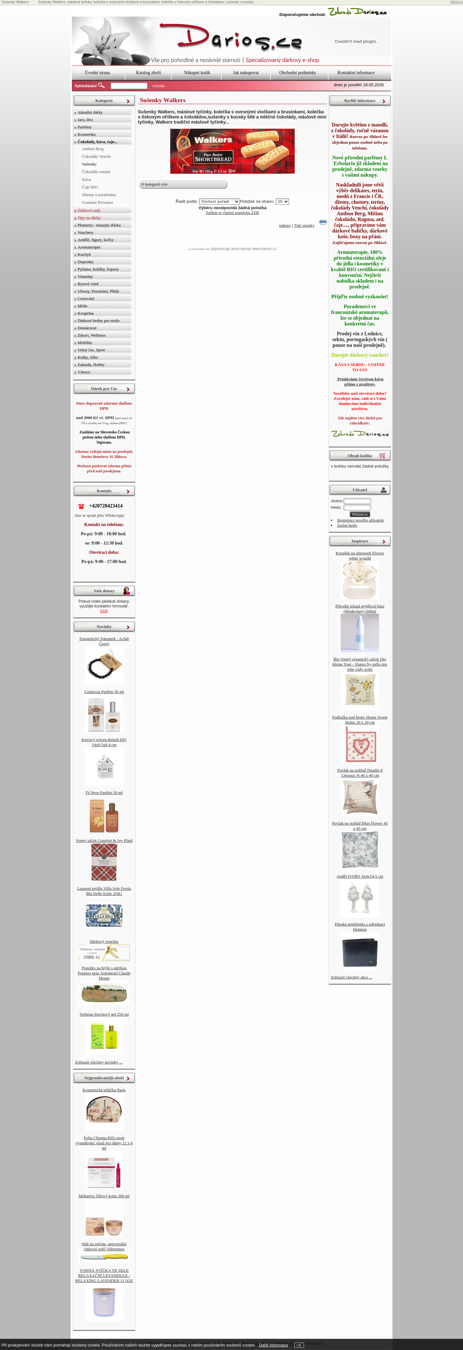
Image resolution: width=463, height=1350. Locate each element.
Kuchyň (84, 254)
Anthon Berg (92, 148)
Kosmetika (86, 134)
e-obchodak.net (199, 249)
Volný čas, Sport (91, 349)
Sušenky (89, 164)
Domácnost (87, 327)
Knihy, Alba (88, 357)
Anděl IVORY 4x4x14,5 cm (360, 876)
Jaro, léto (85, 119)
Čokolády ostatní (96, 171)
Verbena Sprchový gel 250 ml (104, 1014)
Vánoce (84, 372)
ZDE (104, 610)
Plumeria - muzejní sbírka (99, 225)
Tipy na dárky (89, 217)
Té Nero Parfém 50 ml (104, 792)
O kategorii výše (154, 184)
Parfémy (85, 127)
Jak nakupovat (246, 72)
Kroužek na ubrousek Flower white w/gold (360, 556)
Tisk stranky (304, 225)
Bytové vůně (88, 283)
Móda (82, 305)
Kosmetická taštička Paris (104, 1089)
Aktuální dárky (90, 112)
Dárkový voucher (104, 941)
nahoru (285, 225)
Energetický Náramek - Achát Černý (104, 641)
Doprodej (85, 261)
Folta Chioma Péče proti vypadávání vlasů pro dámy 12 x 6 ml (104, 1142)
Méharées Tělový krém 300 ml (104, 1196)
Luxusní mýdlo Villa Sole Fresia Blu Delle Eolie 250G (104, 891)
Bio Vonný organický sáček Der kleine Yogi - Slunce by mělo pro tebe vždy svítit (359, 664)
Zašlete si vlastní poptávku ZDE (232, 212)
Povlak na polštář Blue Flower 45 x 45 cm (360, 826)
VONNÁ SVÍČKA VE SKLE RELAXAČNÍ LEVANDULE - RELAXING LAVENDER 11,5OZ (104, 1275)
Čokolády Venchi (96, 156)
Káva (86, 179)
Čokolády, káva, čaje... (98, 141)
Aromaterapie (89, 247)
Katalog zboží (148, 72)
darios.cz (456, 2)
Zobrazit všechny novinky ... (99, 1062)
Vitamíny (85, 276)
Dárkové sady (89, 210)
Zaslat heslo (347, 525)
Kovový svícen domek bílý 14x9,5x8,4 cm (104, 742)
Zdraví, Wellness (92, 335)
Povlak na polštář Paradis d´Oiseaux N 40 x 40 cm (360, 773)
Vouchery (86, 232)
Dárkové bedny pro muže (99, 320)
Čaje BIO (90, 187)
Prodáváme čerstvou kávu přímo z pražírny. (359, 381)
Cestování (86, 298)
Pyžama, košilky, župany (98, 269)
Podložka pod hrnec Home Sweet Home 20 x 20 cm (359, 720)
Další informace (273, 1345)
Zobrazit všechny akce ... (351, 977)
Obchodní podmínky (297, 72)
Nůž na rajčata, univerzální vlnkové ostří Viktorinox (104, 1246)
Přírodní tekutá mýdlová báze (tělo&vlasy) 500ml (359, 609)
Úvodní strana (97, 72)
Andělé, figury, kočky (96, 239)
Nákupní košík (197, 72)
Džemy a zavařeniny (99, 194)
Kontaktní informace (356, 72)
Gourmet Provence (97, 202)
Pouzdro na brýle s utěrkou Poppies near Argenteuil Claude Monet (104, 972)
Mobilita (85, 342)
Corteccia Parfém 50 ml (104, 691)
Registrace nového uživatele (360, 520)
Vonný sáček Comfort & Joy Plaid (104, 840)
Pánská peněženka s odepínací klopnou (360, 927)
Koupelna (86, 313)
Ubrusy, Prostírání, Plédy (98, 291)
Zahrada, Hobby (91, 364)
